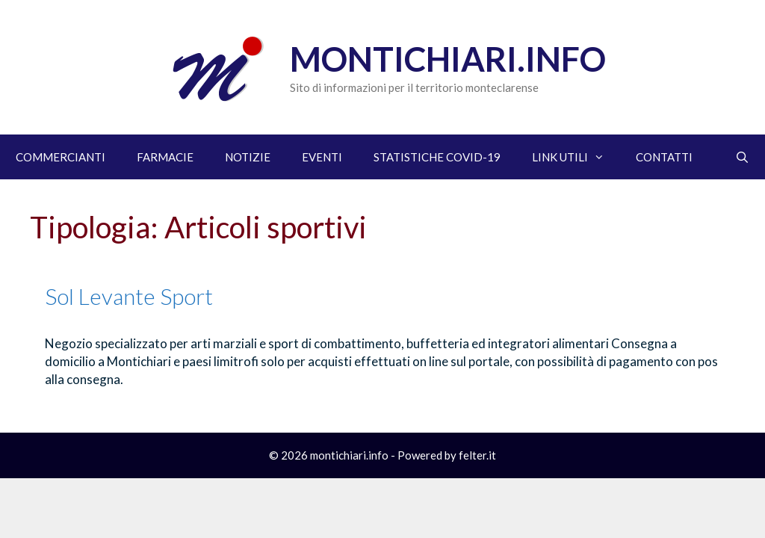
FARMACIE (165, 157)
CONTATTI (664, 157)
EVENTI (322, 157)
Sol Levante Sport (129, 295)
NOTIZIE (247, 157)
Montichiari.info (448, 59)
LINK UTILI (576, 156)
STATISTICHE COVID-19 (437, 157)
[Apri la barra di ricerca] (742, 156)
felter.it (477, 455)
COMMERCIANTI (60, 157)
